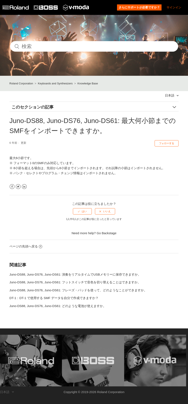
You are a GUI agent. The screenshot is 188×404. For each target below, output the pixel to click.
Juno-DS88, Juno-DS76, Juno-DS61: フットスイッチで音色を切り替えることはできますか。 (75, 282)
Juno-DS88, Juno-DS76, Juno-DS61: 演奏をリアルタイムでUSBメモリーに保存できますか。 (75, 274)
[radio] (82, 211)
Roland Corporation (21, 83)
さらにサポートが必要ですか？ (139, 7)
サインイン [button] (174, 7)
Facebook (12, 186)
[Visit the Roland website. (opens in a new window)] (31, 360)
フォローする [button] (166, 143)
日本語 (170, 95)
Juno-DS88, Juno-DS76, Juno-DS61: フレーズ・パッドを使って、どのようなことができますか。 (78, 290)
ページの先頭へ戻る (25, 246)
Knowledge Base (88, 83)
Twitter (18, 186)
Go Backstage (106, 233)
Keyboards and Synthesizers (55, 83)
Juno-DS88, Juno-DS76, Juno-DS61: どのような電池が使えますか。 (57, 306)
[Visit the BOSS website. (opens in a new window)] (93, 360)
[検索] (94, 46)
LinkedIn (24, 186)
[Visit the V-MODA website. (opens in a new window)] (155, 360)
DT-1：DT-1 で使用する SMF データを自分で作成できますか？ (54, 298)
